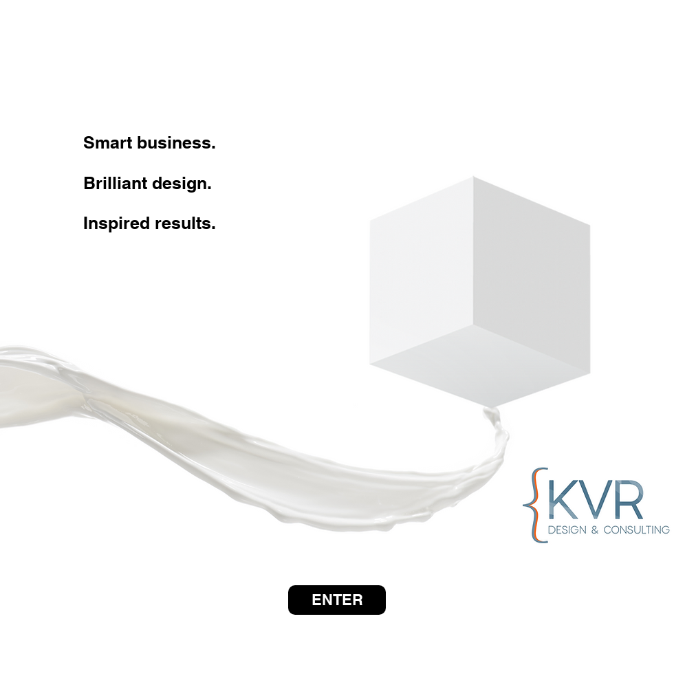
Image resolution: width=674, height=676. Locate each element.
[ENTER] (337, 600)
